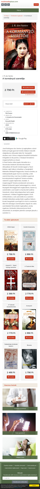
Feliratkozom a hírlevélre (20, 482)
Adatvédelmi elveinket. (18, 487)
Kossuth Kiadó (10, 121)
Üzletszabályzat (31, 465)
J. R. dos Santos (7, 76)
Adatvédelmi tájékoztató (12, 468)
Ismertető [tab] (7, 144)
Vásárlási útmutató (19, 465)
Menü (20, 10)
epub (26, 104)
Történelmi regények (17, 16)
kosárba (11, 259)
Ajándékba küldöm (28, 92)
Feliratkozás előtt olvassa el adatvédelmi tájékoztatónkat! (20, 475)
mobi (32, 104)
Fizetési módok (8, 465)
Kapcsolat (24, 468)
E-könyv (6, 16)
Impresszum (31, 468)
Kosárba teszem (28, 87)
